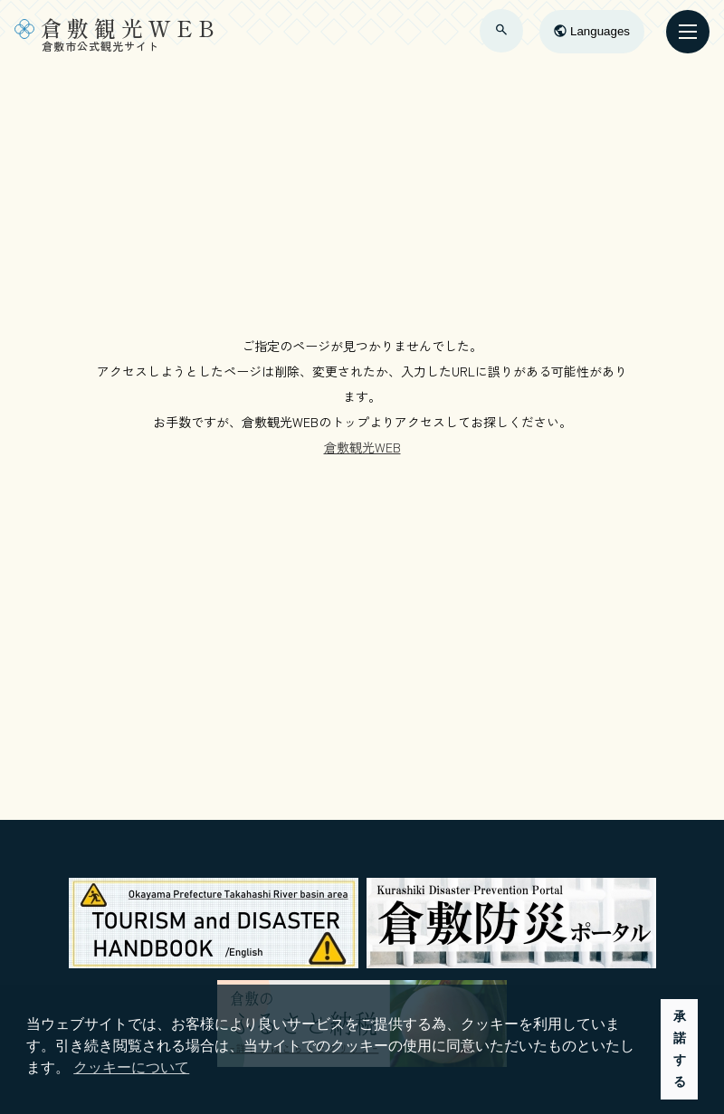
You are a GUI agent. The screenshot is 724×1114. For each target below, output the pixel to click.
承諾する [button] (679, 1049)
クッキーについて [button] (131, 1067)
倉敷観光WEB (362, 447)
